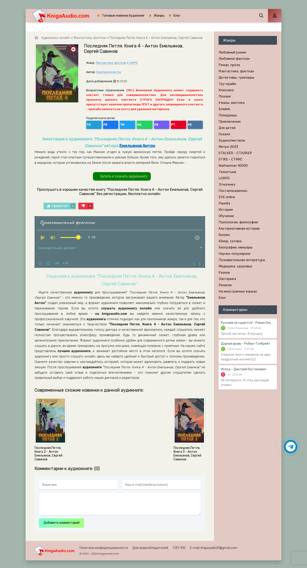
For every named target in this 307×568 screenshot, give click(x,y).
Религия (225, 285)
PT (139, 123)
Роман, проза (229, 65)
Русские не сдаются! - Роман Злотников (248, 323)
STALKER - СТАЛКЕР (235, 153)
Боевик (224, 109)
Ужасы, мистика (232, 103)
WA (120, 123)
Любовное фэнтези (234, 59)
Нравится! (61, 204)
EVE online (227, 197)
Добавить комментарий (61, 521)
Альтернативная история (239, 228)
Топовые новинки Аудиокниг (123, 16)
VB (129, 123)
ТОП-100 (179, 546)
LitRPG (133, 62)
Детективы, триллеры (236, 77)
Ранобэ (224, 203)
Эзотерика (227, 279)
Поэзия (224, 96)
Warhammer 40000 (233, 166)
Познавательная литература (242, 260)
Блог (176, 16)
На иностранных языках (238, 291)
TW (109, 123)
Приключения (230, 122)
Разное (224, 273)
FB (100, 123)
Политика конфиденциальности (103, 546)
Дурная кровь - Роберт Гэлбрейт (245, 344)
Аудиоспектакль (232, 140)
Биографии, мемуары (235, 247)
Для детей (227, 128)
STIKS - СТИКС (230, 159)
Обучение (226, 216)
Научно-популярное (234, 254)
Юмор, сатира (230, 241)
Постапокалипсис (233, 191)
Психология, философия (238, 222)
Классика (226, 90)
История (226, 210)
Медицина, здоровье (235, 266)
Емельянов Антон (108, 72)
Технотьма (227, 172)
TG (90, 123)
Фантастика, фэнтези (111, 62)
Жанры (159, 16)
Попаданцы (228, 115)
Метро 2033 (228, 147)
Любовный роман (232, 52)
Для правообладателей (150, 546)
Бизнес (224, 235)
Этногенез (227, 184)
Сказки (224, 134)
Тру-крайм (227, 84)
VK (148, 123)
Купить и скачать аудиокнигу (123, 175)
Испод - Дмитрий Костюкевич (243, 369)
